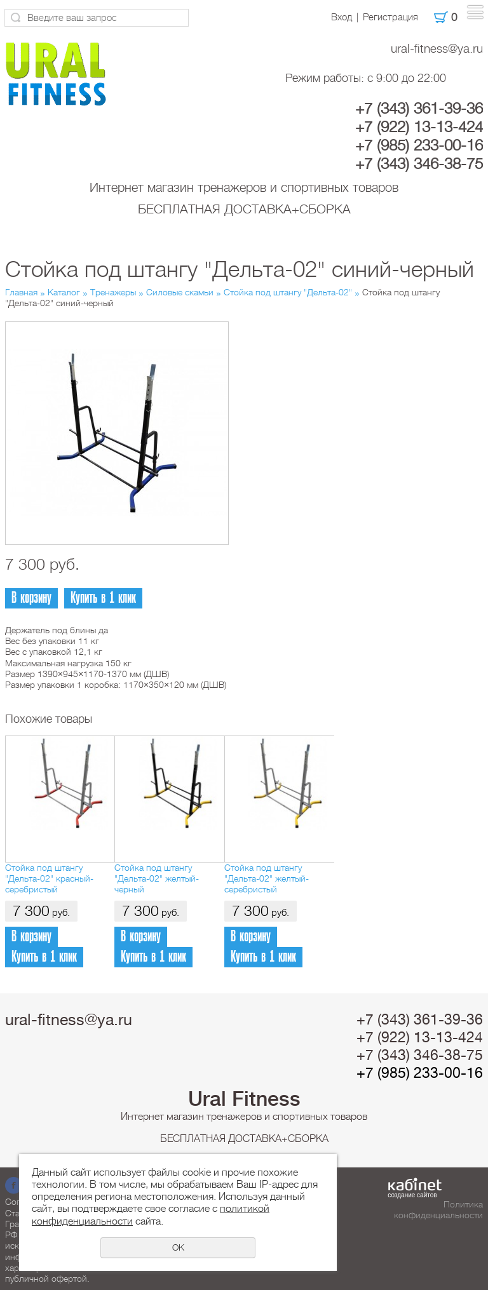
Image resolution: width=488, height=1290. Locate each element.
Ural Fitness (244, 1098)
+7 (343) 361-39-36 (419, 109)
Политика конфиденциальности (438, 1209)
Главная (21, 292)
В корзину (31, 598)
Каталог (64, 292)
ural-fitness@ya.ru (437, 48)
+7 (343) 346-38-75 (419, 164)
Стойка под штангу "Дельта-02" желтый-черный (156, 879)
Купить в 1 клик (103, 598)
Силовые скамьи (180, 292)
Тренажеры (113, 292)
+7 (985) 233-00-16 (419, 145)
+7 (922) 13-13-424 (419, 127)
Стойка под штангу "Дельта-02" (288, 292)
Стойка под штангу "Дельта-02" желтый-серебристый (266, 879)
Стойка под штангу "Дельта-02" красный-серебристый (49, 879)
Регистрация (390, 17)
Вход (341, 17)
